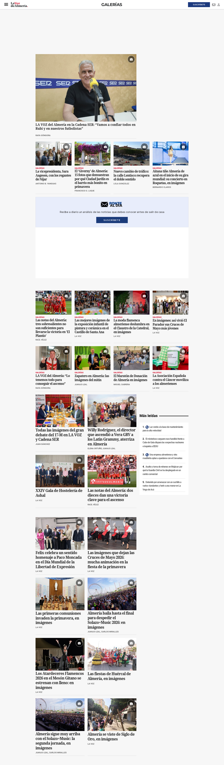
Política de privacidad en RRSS (127, 738)
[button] (6, 4)
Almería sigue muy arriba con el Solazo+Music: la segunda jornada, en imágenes (58, 690)
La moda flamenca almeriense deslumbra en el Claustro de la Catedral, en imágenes (131, 275)
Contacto (147, 738)
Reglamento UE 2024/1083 (48, 744)
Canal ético (67, 744)
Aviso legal (41, 738)
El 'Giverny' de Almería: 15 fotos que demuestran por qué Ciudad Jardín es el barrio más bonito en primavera (92, 179)
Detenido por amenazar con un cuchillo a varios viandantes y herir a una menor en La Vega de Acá (162, 435)
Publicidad (158, 738)
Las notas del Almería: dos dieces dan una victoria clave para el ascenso (110, 444)
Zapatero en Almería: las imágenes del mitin (92, 327)
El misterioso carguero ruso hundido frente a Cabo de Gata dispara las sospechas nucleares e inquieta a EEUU (163, 391)
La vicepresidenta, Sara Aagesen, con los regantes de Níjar (53, 175)
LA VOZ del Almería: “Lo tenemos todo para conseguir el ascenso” (53, 329)
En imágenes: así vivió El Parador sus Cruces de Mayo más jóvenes (170, 273)
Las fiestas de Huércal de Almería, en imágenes (109, 625)
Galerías (111, 4)
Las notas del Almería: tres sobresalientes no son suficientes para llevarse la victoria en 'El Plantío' (53, 277)
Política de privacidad (58, 738)
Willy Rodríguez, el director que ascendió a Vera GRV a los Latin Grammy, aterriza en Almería (111, 385)
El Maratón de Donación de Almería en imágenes (130, 327)
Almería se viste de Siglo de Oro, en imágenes (111, 685)
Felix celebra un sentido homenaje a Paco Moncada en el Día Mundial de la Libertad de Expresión (59, 508)
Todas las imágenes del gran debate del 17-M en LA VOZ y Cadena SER (60, 384)
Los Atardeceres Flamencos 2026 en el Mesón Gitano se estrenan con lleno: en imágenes (60, 629)
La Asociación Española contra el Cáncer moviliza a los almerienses (170, 329)
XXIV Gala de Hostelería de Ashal (59, 442)
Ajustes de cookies (82, 744)
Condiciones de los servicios (100, 738)
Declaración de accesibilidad (104, 744)
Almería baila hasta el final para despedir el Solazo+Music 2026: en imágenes (111, 569)
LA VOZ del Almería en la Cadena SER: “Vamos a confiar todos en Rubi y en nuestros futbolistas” (85, 126)
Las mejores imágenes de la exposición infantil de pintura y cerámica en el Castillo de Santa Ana (92, 275)
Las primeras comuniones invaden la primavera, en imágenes (58, 567)
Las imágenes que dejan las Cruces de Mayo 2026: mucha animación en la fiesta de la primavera (111, 508)
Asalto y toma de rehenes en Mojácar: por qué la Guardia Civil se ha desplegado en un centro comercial (162, 419)
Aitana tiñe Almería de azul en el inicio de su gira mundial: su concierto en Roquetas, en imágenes (170, 177)
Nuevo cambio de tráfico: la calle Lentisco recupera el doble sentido (131, 175)
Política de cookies (77, 738)
